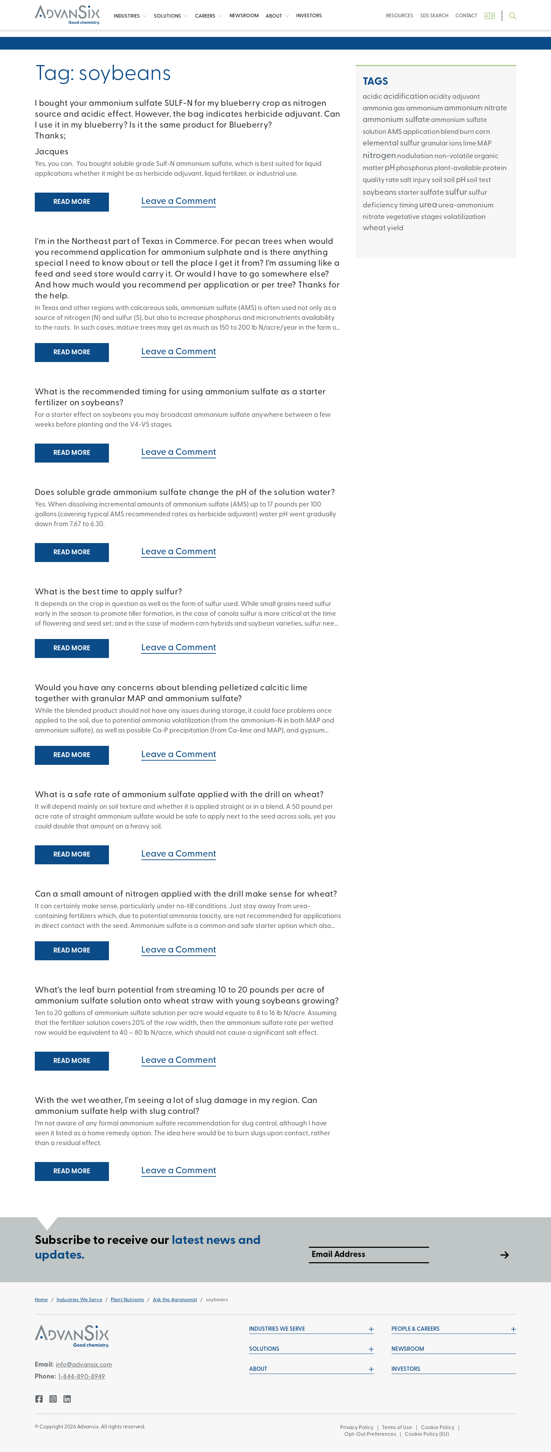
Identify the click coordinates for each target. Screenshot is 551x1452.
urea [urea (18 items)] (428, 205)
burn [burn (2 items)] (467, 132)
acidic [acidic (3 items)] (372, 97)
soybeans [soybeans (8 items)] (380, 192)
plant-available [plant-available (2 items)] (457, 168)
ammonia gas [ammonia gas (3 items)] (384, 108)
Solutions (171, 16)
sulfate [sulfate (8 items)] (432, 192)
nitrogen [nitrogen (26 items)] (379, 155)
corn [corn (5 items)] (482, 132)
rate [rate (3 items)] (392, 180)
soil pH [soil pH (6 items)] (454, 180)
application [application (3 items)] (421, 132)
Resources (399, 16)
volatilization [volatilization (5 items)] (464, 217)
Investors (309, 16)
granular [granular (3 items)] (434, 143)
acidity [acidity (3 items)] (440, 97)
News (244, 16)
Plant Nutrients (127, 1300)
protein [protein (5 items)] (494, 168)
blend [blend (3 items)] (450, 132)
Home (41, 1300)
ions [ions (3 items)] (455, 143)
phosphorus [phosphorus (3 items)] (414, 168)
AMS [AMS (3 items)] (394, 132)
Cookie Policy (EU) (428, 1434)
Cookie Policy (439, 1428)
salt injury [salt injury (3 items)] (415, 180)
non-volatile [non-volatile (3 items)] (453, 156)
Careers (208, 16)
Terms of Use (398, 1428)
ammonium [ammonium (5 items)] (424, 108)
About (277, 16)
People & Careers (453, 1329)
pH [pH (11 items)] (390, 168)
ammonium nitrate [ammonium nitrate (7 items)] (475, 108)
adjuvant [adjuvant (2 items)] (466, 97)
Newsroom (407, 1349)
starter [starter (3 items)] (408, 192)
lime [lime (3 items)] (469, 143)
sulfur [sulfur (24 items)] (456, 192)
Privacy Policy (357, 1428)
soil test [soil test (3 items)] (479, 180)
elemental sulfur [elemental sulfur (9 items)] (391, 144)
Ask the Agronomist (175, 1300)
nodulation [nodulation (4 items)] (415, 156)
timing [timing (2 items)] (408, 205)
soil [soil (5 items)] (437, 180)
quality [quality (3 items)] (374, 180)
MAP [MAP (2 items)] (484, 144)
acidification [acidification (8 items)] (405, 97)
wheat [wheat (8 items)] (374, 228)
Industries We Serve (79, 1300)
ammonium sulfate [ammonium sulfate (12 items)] (396, 120)
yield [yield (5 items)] (395, 228)
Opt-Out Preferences (371, 1434)
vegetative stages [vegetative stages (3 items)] (414, 217)
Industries (130, 16)
